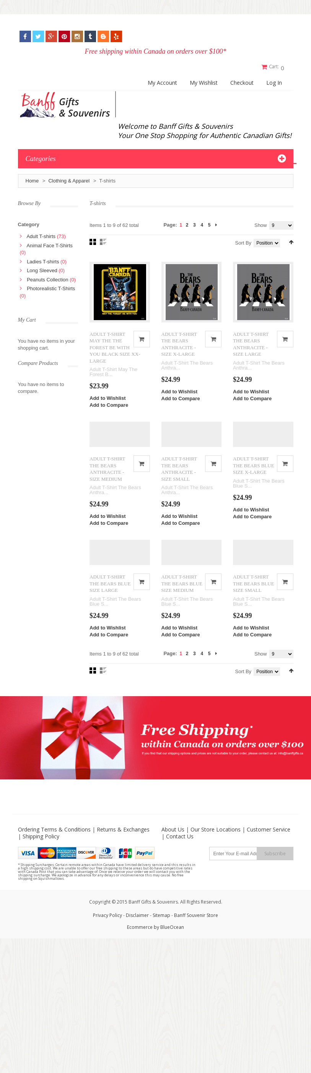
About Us (172, 838)
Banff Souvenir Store (196, 924)
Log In (274, 81)
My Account (162, 81)
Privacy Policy (107, 924)
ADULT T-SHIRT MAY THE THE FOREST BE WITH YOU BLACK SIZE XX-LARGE (115, 349)
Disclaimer (138, 924)
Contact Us (180, 845)
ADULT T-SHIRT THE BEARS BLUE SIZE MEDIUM (182, 592)
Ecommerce (140, 936)
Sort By (243, 241)
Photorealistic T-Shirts (51, 287)
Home (32, 179)
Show (260, 224)
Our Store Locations (216, 838)
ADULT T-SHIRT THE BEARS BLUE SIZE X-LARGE (253, 470)
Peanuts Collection (47, 278)
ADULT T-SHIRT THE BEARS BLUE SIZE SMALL (253, 592)
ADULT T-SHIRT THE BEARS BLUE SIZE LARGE (110, 592)
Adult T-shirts (40, 235)
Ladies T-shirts (43, 260)
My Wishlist (204, 81)
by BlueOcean (169, 936)
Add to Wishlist (108, 400)
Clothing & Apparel (69, 179)
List (103, 240)
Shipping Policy (41, 845)
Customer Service (268, 838)
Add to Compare (109, 407)
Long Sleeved (42, 269)
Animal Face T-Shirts (49, 243)
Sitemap (161, 924)
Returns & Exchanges (123, 838)
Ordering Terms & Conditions (54, 838)
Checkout (242, 81)
